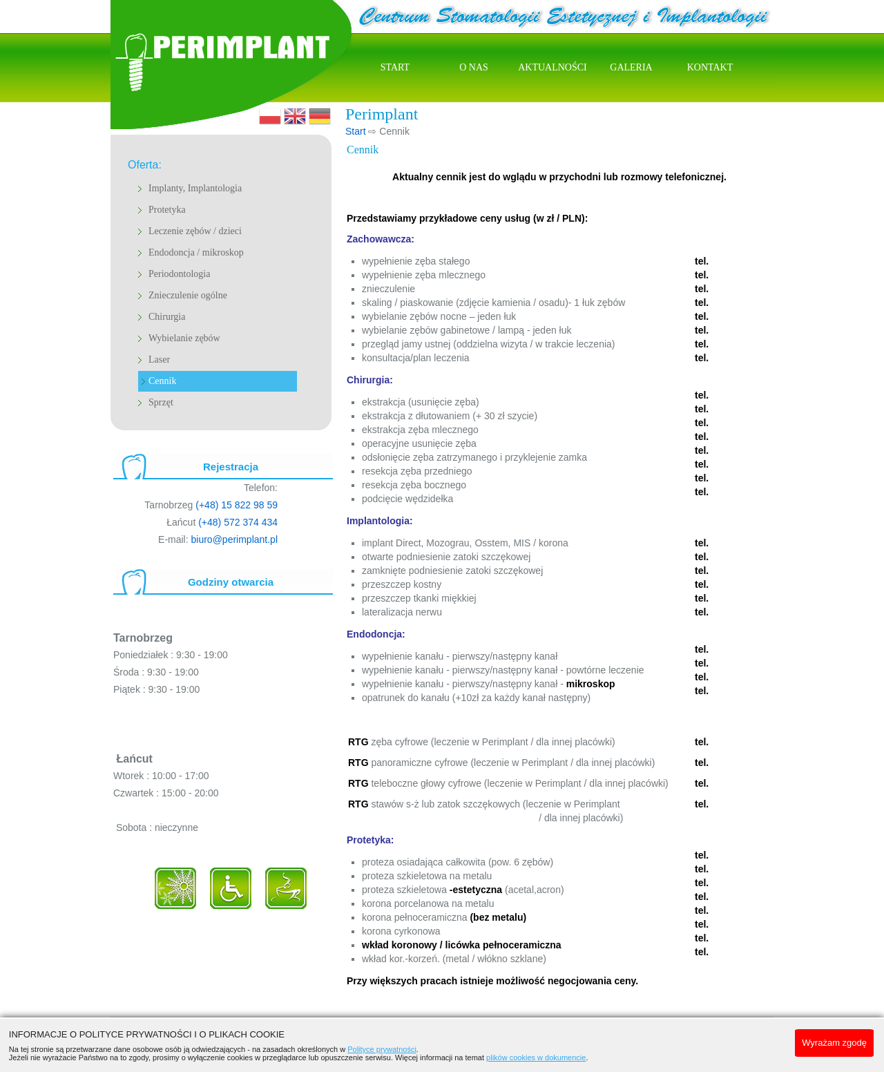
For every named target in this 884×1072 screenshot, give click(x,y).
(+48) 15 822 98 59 (236, 504)
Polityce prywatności (381, 1049)
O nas (473, 67)
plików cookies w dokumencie (536, 1057)
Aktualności (552, 67)
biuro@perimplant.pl (234, 539)
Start (395, 67)
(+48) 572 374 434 (238, 522)
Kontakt (710, 67)
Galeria (631, 67)
